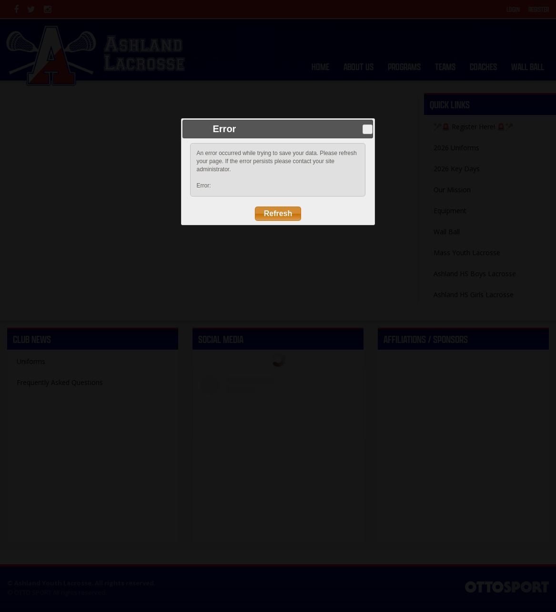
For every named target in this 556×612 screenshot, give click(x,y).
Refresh (278, 213)
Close (368, 129)
